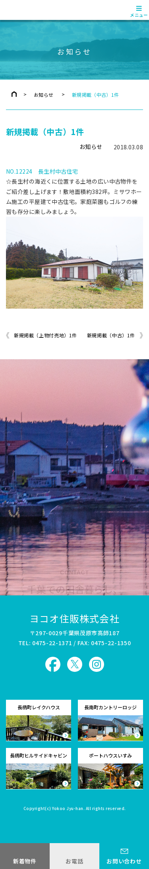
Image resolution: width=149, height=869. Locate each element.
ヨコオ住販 (28, 10)
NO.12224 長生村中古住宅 (42, 171)
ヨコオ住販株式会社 (74, 618)
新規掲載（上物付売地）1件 (45, 335)
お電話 (74, 861)
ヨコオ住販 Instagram (96, 664)
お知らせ (43, 94)
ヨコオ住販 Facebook (52, 664)
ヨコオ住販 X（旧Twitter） (74, 664)
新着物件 (25, 861)
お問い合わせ (123, 861)
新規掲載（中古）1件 (111, 335)
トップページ (14, 94)
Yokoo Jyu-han (67, 808)
